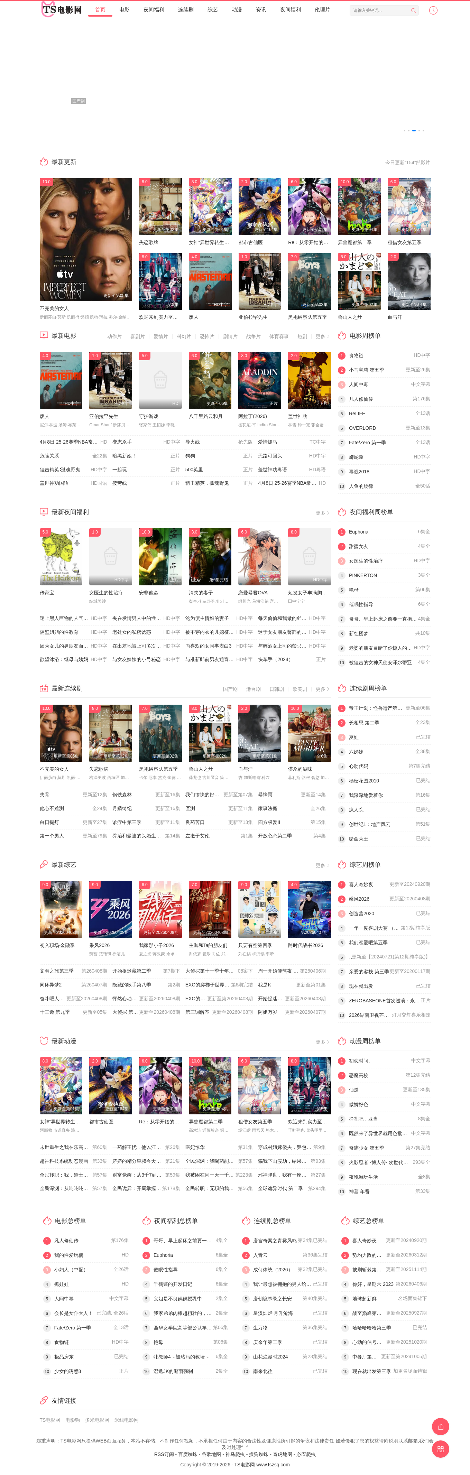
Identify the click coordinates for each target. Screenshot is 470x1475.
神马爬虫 (235, 1454)
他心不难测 (74, 808)
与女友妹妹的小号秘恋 (146, 659)
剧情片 (230, 336)
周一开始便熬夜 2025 (292, 971)
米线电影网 (126, 1420)
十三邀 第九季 (74, 1012)
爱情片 (161, 336)
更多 (323, 336)
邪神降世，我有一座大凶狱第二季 (294, 1175)
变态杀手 (146, 442)
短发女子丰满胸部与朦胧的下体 (322, 592)
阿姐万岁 (292, 1012)
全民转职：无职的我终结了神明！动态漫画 (221, 1188)
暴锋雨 (292, 794)
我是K (292, 985)
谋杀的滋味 (300, 769)
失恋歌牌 (148, 242)
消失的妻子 (201, 592)
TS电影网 (50, 1420)
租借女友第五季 (405, 242)
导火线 (219, 442)
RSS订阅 (164, 1454)
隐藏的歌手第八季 (146, 985)
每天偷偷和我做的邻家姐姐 (292, 618)
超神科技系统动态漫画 (74, 1161)
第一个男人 (74, 836)
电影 (124, 9)
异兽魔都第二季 (355, 242)
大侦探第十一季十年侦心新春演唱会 (221, 971)
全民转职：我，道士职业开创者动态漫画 (76, 1175)
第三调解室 (219, 1012)
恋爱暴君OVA (253, 592)
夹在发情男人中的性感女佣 (146, 618)
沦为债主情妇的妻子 (219, 618)
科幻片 (184, 336)
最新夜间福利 (70, 512)
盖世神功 (297, 416)
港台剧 (253, 689)
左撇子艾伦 (219, 836)
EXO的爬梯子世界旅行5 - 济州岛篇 (221, 998)
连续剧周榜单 (368, 688)
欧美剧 (300, 689)
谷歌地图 (211, 1454)
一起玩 (146, 469)
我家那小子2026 (156, 945)
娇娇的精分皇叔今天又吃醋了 (146, 1161)
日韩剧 (276, 689)
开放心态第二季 (292, 836)
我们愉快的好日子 (219, 794)
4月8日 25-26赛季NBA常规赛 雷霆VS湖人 (76, 442)
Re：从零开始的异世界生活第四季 (325, 242)
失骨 (74, 794)
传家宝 (47, 592)
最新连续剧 (67, 688)
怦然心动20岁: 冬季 (146, 998)
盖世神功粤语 (292, 469)
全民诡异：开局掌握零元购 (146, 1188)
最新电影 (64, 335)
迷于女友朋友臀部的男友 (292, 632)
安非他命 (148, 592)
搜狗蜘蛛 (258, 1454)
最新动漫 (64, 1041)
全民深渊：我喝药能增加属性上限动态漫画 (221, 1161)
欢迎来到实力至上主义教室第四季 (175, 317)
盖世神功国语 (74, 483)
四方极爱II (292, 822)
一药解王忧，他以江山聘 (146, 1147)
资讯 (261, 9)
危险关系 (74, 456)
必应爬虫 (306, 1454)
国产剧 (230, 689)
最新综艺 (64, 864)
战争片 (253, 336)
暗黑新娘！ (146, 456)
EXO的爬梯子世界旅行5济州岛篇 (220, 985)
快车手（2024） (292, 659)
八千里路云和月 (206, 416)
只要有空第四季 (255, 945)
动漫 (237, 9)
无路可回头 (292, 456)
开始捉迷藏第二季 (146, 971)
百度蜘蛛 (187, 1454)
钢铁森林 (146, 794)
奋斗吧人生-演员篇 (74, 998)
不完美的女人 (54, 308)
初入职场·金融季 (57, 945)
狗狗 (219, 456)
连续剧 (186, 9)
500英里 (219, 469)
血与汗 (395, 317)
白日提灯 (74, 822)
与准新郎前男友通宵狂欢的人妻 (219, 659)
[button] (404, 130)
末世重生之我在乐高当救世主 (74, 1147)
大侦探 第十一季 (146, 1012)
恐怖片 (207, 336)
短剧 (302, 336)
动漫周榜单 (365, 1041)
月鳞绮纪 (146, 808)
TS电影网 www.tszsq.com (262, 1464)
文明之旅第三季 (74, 971)
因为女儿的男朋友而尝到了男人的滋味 (76, 646)
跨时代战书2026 (305, 945)
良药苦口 (219, 822)
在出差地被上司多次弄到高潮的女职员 (148, 646)
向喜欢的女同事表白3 (219, 646)
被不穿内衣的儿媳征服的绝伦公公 (221, 632)
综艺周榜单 (365, 864)
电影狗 (72, 1420)
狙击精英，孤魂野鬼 (219, 483)
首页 (100, 9)
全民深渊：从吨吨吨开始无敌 (74, 1188)
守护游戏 (148, 416)
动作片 (114, 336)
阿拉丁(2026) (252, 416)
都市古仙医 (251, 242)
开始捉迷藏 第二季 (292, 998)
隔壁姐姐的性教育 (74, 632)
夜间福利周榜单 (371, 512)
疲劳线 (146, 483)
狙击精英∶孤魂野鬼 (74, 469)
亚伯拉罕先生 (253, 317)
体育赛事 (279, 336)
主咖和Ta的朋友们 (208, 945)
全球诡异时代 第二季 (292, 1188)
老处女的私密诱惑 (146, 632)
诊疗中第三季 (146, 822)
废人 (194, 317)
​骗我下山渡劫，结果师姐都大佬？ (294, 1161)
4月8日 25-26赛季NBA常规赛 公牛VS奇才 (294, 483)
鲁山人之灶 (350, 317)
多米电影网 (97, 1420)
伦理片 (322, 9)
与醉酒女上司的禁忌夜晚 (292, 646)
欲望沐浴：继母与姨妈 (74, 659)
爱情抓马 (292, 442)
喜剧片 (137, 336)
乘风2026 (99, 945)
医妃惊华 (219, 1147)
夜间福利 (154, 9)
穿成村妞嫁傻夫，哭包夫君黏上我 (294, 1147)
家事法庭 (292, 808)
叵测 (219, 808)
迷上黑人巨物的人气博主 (74, 618)
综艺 (213, 9)
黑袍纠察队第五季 (307, 317)
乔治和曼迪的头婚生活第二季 (146, 836)
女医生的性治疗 (106, 592)
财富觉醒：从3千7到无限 (146, 1175)
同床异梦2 (74, 985)
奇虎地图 (282, 1454)
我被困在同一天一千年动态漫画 (219, 1175)
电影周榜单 (365, 335)
